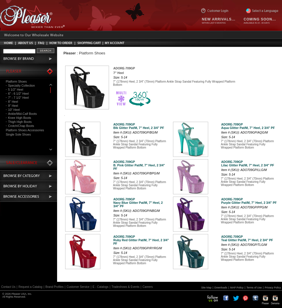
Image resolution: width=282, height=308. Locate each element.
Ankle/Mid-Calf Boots (21, 113)
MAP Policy (236, 287)
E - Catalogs (100, 286)
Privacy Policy (273, 287)
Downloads (221, 287)
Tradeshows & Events (126, 286)
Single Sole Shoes (18, 134)
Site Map (206, 287)
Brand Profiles (55, 286)
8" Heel (12, 101)
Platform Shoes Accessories (25, 130)
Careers (147, 286)
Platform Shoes (16, 81)
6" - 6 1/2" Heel (17, 93)
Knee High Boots (18, 117)
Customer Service (78, 286)
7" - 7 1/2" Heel (17, 97)
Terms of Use (254, 287)
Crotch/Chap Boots (20, 126)
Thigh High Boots (19, 121)
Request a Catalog (30, 286)
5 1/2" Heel (14, 89)
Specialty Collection (20, 85)
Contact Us (8, 286)
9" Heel (12, 105)
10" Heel (13, 109)
